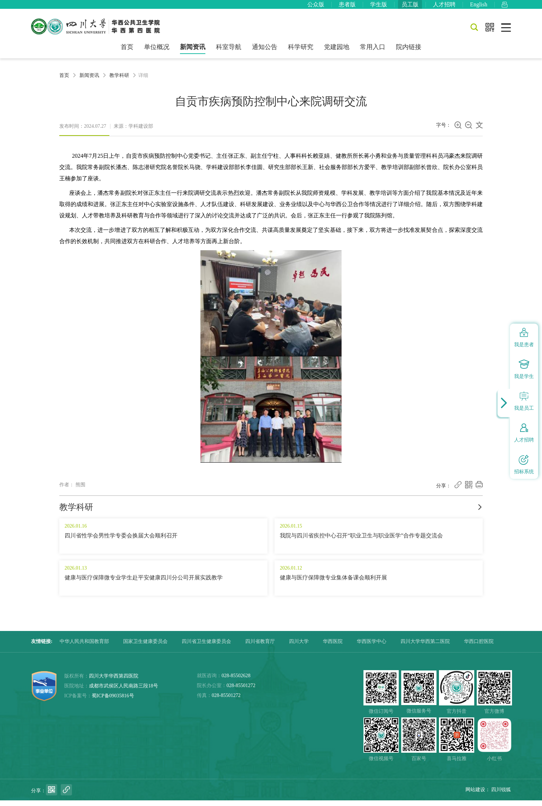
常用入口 (372, 52)
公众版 (315, 7)
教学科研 (119, 80)
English (478, 7)
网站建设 (475, 795)
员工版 (410, 7)
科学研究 (300, 52)
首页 (127, 52)
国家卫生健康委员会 (145, 647)
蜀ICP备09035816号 (113, 701)
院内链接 (408, 52)
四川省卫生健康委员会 (206, 647)
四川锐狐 (501, 795)
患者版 (347, 7)
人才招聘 (444, 7)
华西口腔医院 (479, 647)
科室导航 (228, 52)
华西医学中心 (371, 647)
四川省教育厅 (260, 647)
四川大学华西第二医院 (425, 647)
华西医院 (333, 647)
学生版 (378, 7)
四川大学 (299, 647)
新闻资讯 (192, 52)
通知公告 (264, 52)
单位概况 (156, 52)
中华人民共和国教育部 (84, 647)
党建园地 (336, 52)
